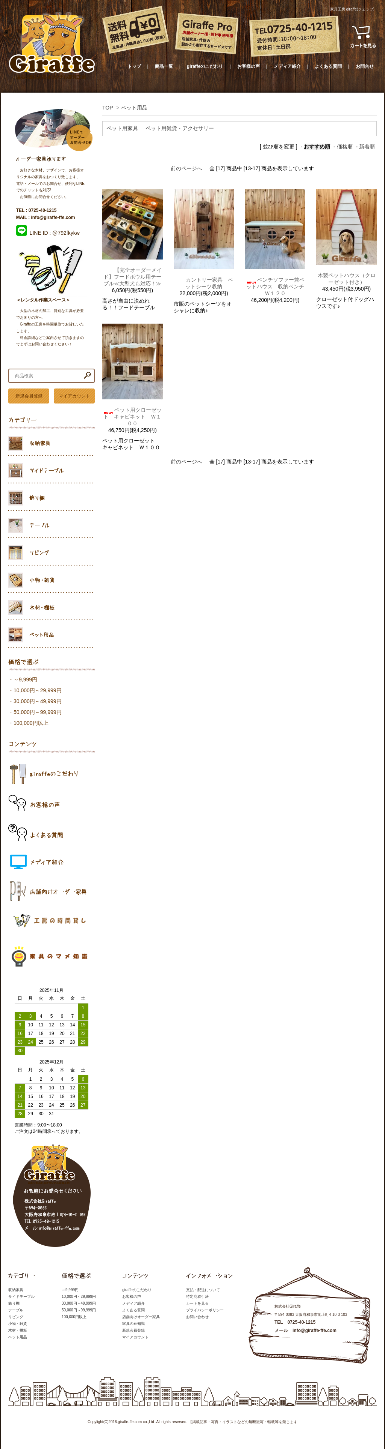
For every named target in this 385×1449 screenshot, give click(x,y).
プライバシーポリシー (205, 1310)
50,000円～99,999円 (38, 712)
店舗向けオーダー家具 (141, 1317)
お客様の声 (248, 66)
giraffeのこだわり (205, 66)
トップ (134, 66)
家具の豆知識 (133, 1324)
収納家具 (15, 1290)
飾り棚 (14, 1303)
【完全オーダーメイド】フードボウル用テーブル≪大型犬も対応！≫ (132, 276)
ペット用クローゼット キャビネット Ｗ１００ (132, 416)
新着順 (367, 147)
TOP (107, 108)
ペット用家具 (122, 128)
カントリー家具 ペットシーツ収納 (203, 283)
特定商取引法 (197, 1296)
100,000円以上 (31, 723)
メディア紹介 (287, 66)
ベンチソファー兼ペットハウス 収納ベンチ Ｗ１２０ (275, 286)
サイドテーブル (21, 1296)
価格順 (345, 147)
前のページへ (186, 168)
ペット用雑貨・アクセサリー (180, 128)
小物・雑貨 (17, 1324)
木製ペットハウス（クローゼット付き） (347, 278)
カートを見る (197, 1303)
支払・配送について (203, 1290)
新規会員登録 (28, 396)
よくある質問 (328, 66)
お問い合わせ (197, 1317)
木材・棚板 (17, 1330)
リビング (15, 1317)
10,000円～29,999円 (38, 690)
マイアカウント (74, 396)
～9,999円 (25, 679)
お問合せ (365, 66)
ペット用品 (134, 108)
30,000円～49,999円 (38, 701)
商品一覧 (164, 66)
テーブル (15, 1310)
